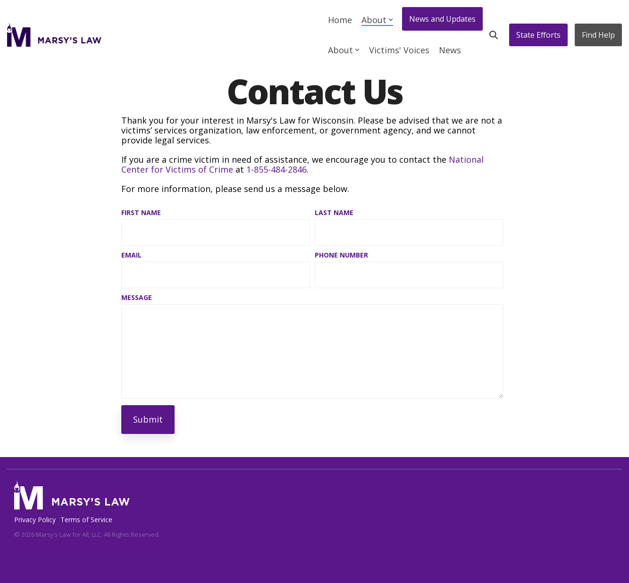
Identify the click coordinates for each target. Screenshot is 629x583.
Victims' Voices (399, 50)
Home (340, 19)
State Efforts (538, 35)
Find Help (598, 35)
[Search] (493, 35)
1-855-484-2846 (276, 169)
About (377, 19)
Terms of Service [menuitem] (86, 519)
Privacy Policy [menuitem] (35, 519)
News (450, 50)
